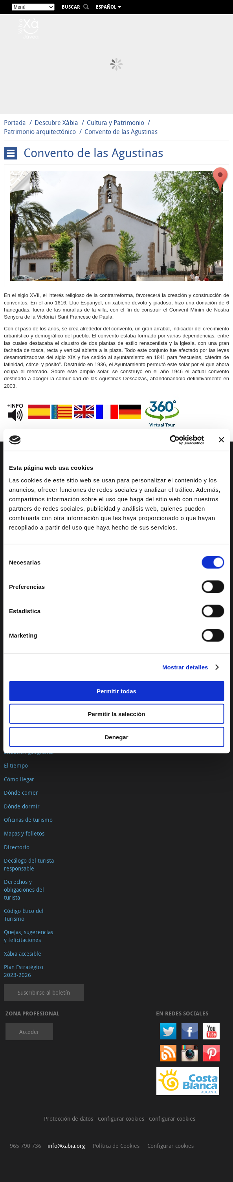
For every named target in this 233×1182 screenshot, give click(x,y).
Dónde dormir (22, 806)
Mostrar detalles (185, 667)
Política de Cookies (116, 1145)
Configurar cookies (122, 1118)
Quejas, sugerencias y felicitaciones (28, 936)
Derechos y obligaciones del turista (24, 889)
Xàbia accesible (22, 953)
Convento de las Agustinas (121, 131)
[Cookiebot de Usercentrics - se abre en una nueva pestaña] (169, 440)
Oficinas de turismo (28, 819)
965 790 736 (25, 1145)
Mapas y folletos (24, 833)
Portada (15, 122)
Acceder (29, 1031)
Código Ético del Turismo (24, 914)
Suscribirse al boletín (44, 992)
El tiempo (16, 765)
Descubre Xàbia (56, 122)
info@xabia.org (66, 1145)
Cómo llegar (19, 779)
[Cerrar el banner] (221, 440)
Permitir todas (116, 690)
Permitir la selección (116, 714)
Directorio (16, 847)
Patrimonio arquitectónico (40, 131)
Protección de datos (69, 1118)
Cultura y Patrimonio (115, 122)
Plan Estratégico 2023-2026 (23, 971)
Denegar (116, 736)
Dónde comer (21, 792)
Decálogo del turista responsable (29, 864)
